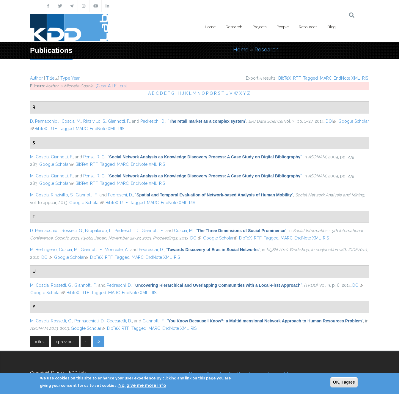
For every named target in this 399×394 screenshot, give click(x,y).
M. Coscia (39, 157)
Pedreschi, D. (152, 121)
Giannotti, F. (119, 121)
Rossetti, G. (72, 230)
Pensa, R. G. (94, 157)
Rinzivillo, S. (94, 121)
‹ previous (65, 341)
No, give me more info (142, 385)
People (283, 27)
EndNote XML (347, 78)
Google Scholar (56, 164)
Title (50, 78)
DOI (331, 121)
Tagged (310, 78)
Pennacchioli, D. (89, 321)
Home (210, 27)
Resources (308, 27)
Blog (331, 27)
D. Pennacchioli (44, 121)
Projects (259, 27)
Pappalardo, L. (98, 230)
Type (65, 78)
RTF (297, 78)
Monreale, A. (116, 249)
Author (36, 78)
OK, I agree (344, 382)
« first (39, 341)
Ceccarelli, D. (119, 321)
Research (234, 27)
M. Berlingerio (43, 249)
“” (206, 121)
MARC (326, 78)
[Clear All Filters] (111, 85)
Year (75, 78)
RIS (365, 78)
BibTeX (284, 78)
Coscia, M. (71, 121)
